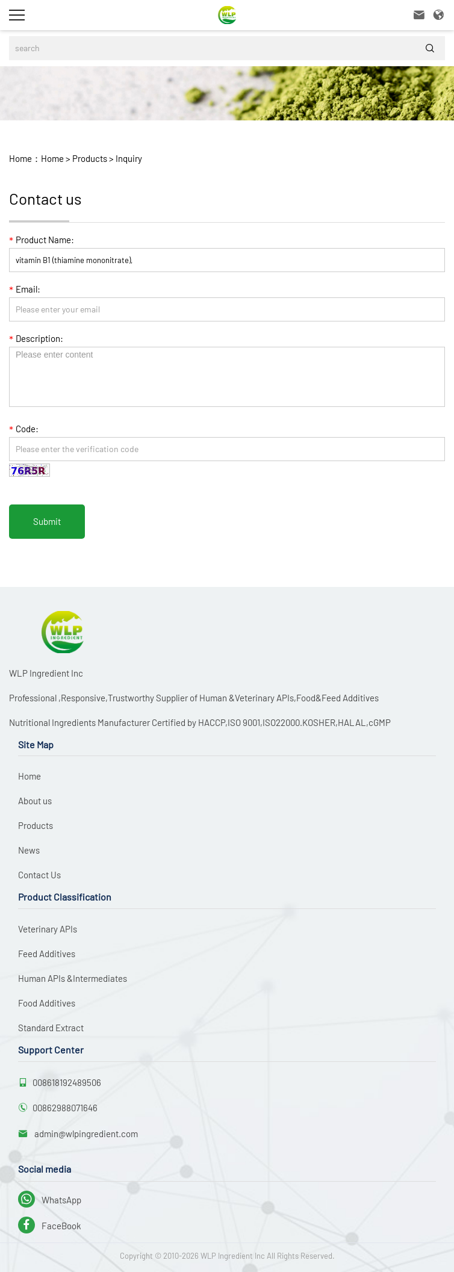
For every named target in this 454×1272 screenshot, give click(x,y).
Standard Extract (51, 1027)
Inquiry (128, 158)
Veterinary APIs (47, 928)
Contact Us (39, 874)
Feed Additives (46, 953)
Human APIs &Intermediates (72, 978)
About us (35, 800)
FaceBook (49, 1225)
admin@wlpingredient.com (85, 1133)
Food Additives (46, 1002)
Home (52, 158)
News (29, 850)
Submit (47, 521)
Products (88, 158)
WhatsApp (49, 1199)
